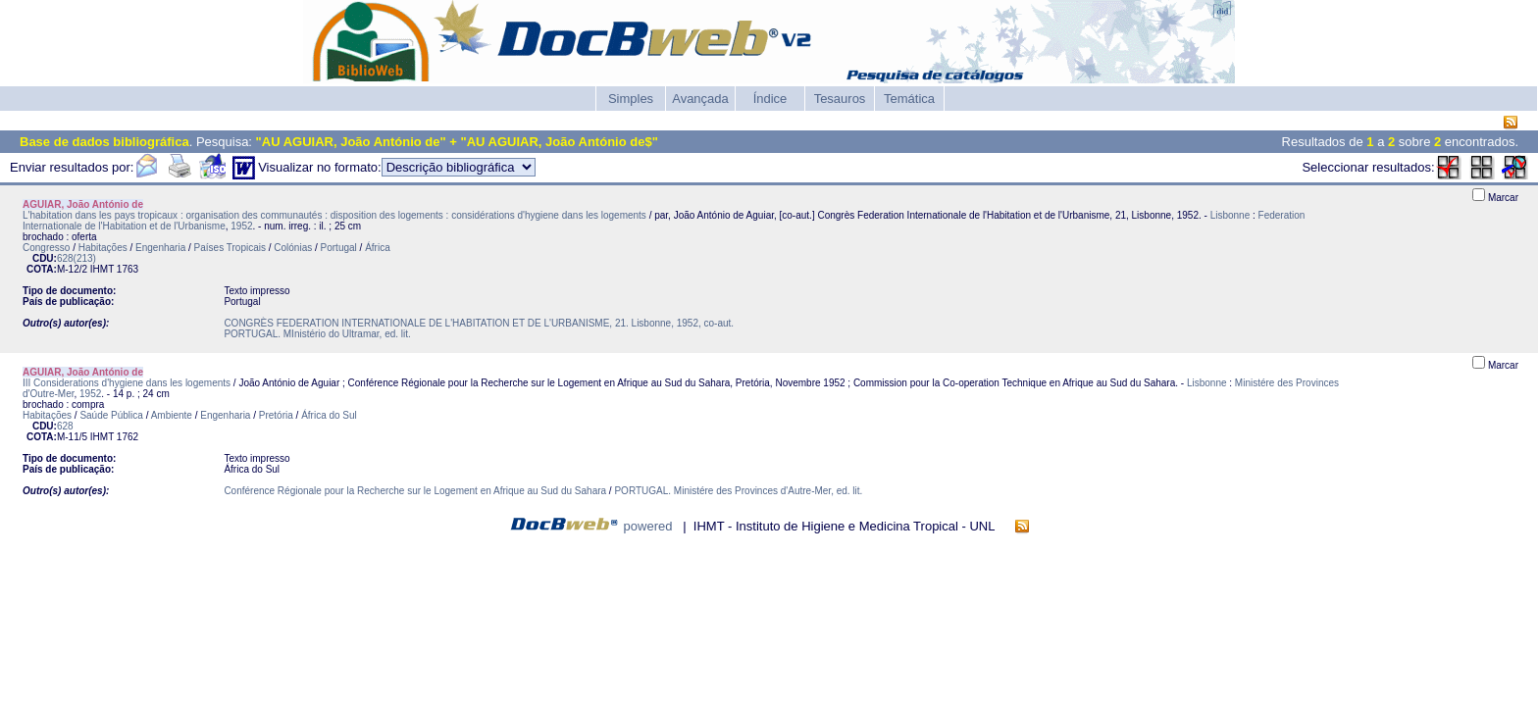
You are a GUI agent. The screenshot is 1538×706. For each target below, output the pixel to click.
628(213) (76, 258)
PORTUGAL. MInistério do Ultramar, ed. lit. (317, 333)
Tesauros (840, 98)
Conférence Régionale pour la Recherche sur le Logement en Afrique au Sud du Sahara (415, 490)
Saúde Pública (111, 415)
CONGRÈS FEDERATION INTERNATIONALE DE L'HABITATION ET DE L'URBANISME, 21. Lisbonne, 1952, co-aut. (479, 323)
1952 (241, 226)
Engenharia (160, 247)
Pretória (276, 415)
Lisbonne (1230, 215)
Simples (630, 98)
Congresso (46, 247)
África (377, 247)
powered (648, 526)
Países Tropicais (230, 247)
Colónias (293, 247)
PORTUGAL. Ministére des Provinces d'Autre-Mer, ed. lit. (738, 490)
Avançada (700, 98)
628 (65, 426)
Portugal (339, 247)
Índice (770, 98)
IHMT (102, 269)
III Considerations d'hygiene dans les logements (127, 383)
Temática (909, 98)
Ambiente (171, 415)
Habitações (103, 247)
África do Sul (329, 415)
